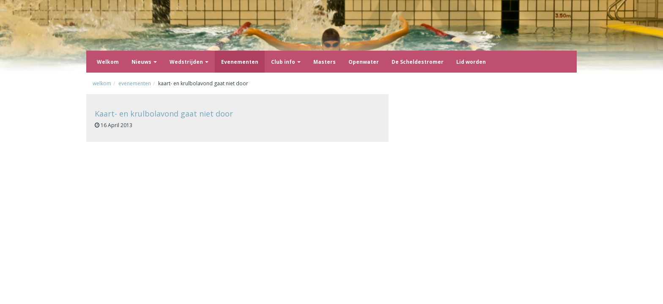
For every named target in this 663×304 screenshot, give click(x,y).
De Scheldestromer (418, 61)
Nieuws (144, 61)
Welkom (108, 61)
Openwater (363, 61)
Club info (286, 61)
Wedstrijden (189, 61)
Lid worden (471, 61)
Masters (324, 61)
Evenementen (239, 61)
